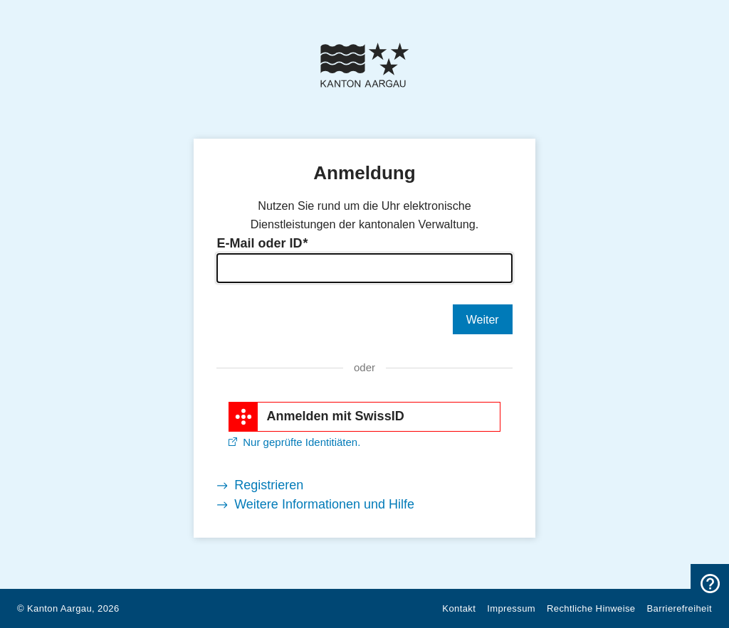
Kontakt (459, 608)
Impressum (511, 608)
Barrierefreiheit (680, 608)
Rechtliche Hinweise (591, 608)
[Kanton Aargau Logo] (364, 65)
